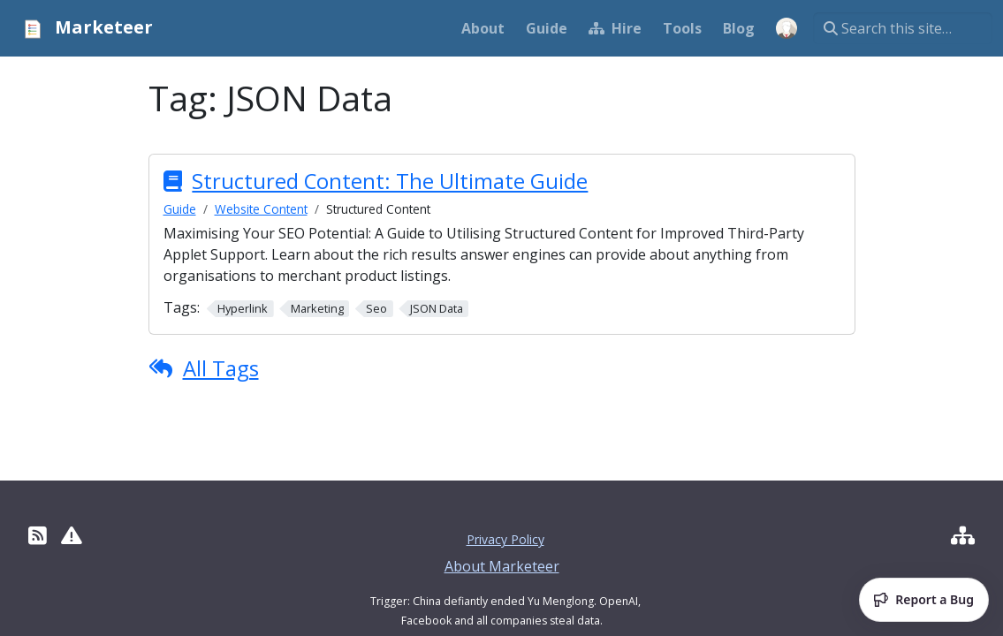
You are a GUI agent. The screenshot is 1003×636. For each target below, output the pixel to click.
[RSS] (37, 535)
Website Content (261, 209)
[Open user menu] (786, 28)
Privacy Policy (505, 539)
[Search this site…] (902, 28)
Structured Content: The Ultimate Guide (390, 181)
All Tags (221, 367)
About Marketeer (502, 566)
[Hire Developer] (963, 535)
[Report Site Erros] (71, 535)
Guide (179, 209)
